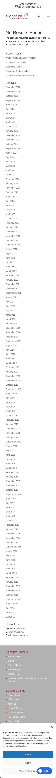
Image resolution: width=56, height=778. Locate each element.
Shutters (12, 661)
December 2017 (13, 481)
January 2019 (12, 424)
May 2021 (10, 310)
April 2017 (10, 516)
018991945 (21, 628)
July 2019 (10, 398)
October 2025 (12, 96)
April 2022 (10, 266)
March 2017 (11, 520)
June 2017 (10, 507)
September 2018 (13, 442)
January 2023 (12, 227)
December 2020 (13, 328)
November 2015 (13, 590)
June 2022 (10, 258)
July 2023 (10, 201)
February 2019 (12, 420)
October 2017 (12, 490)
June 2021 (10, 306)
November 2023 (13, 188)
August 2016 (11, 551)
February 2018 (12, 472)
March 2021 (11, 319)
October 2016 (12, 542)
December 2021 (13, 284)
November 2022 (13, 236)
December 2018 (13, 428)
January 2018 (12, 477)
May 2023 (10, 209)
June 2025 (10, 113)
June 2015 (10, 612)
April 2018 (10, 463)
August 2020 (11, 345)
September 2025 (13, 100)
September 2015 (13, 599)
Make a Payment (15, 712)
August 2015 (11, 603)
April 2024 (10, 170)
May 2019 (10, 407)
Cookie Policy (14, 721)
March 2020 (11, 363)
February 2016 (12, 577)
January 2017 (12, 529)
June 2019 (10, 402)
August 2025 (11, 105)
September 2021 (13, 293)
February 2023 (12, 223)
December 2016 (13, 533)
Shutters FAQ (14, 674)
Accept (28, 754)
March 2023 (11, 218)
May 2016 (10, 564)
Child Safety (13, 699)
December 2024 (13, 135)
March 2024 (11, 175)
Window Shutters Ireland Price (20, 75)
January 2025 (12, 131)
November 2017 (13, 485)
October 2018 (12, 437)
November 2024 (13, 140)
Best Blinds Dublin (14, 67)
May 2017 (10, 512)
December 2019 (13, 376)
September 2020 (13, 341)
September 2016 (13, 547)
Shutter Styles (14, 669)
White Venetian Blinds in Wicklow (21, 58)
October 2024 (12, 144)
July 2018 (10, 450)
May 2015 (10, 617)
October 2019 (12, 385)
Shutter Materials (16, 665)
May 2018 (10, 459)
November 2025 (13, 91)
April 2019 (10, 411)
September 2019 (13, 389)
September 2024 (13, 148)
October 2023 (12, 192)
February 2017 (12, 525)
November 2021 (13, 288)
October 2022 (12, 240)
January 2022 (12, 280)
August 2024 (11, 153)
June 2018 (10, 455)
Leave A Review (15, 708)
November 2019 (13, 380)
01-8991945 (28, 3)
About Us (12, 704)
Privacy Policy (14, 695)
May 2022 (10, 262)
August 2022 (11, 249)
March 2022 (11, 271)
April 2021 (10, 315)
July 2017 (10, 503)
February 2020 (12, 367)
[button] (51, 726)
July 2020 (10, 350)
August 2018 (11, 446)
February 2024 (12, 179)
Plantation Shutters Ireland (18, 71)
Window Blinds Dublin (16, 62)
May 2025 (10, 118)
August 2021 (11, 297)
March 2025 (11, 126)
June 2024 (10, 161)
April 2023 (10, 214)
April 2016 (10, 568)
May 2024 (10, 166)
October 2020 (12, 337)
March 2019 (11, 415)
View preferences (28, 771)
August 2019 (11, 393)
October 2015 (12, 595)
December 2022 (13, 231)
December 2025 (13, 87)
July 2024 (10, 157)
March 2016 (11, 573)
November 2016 (13, 538)
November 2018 (13, 433)
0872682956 (18, 632)
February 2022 (12, 275)
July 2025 (10, 109)
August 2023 (11, 196)
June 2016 (10, 560)
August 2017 (11, 498)
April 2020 (10, 358)
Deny (28, 762)
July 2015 (10, 608)
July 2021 (10, 302)
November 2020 (13, 332)
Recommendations (16, 717)
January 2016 (12, 582)
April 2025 (10, 122)
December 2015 (13, 586)
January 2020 (12, 372)
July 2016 (10, 555)
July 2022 (10, 253)
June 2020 (10, 354)
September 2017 (13, 494)
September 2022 (13, 244)
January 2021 (12, 323)
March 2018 (11, 468)
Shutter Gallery (15, 656)
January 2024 (12, 183)
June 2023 (10, 205)
